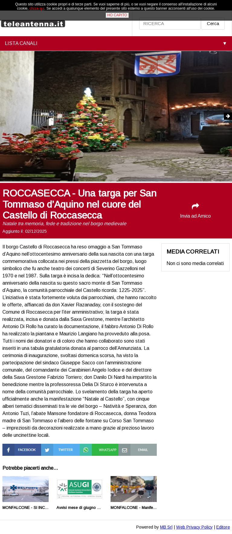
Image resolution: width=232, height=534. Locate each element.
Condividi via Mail (136, 446)
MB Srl (166, 527)
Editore (223, 527)
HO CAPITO (117, 15)
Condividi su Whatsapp (92, 449)
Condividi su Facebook (14, 449)
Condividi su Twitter (53, 449)
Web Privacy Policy (194, 527)
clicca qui (37, 8)
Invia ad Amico (195, 211)
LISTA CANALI (21, 43)
